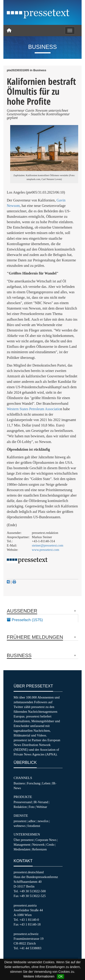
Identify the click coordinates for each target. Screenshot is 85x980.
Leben (46, 783)
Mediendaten (22, 849)
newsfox (43, 821)
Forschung (33, 783)
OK (60, 976)
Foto (31, 807)
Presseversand (23, 802)
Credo (50, 844)
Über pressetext (24, 840)
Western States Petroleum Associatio (33, 409)
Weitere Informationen (38, 976)
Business (19, 783)
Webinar (41, 807)
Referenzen (39, 849)
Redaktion (20, 807)
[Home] (9, 30)
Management (22, 844)
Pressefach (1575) (25, 620)
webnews (20, 826)
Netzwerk (38, 844)
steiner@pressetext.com (47, 545)
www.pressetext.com (45, 550)
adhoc (32, 821)
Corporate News (45, 840)
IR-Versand (41, 802)
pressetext (20, 821)
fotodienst (33, 826)
